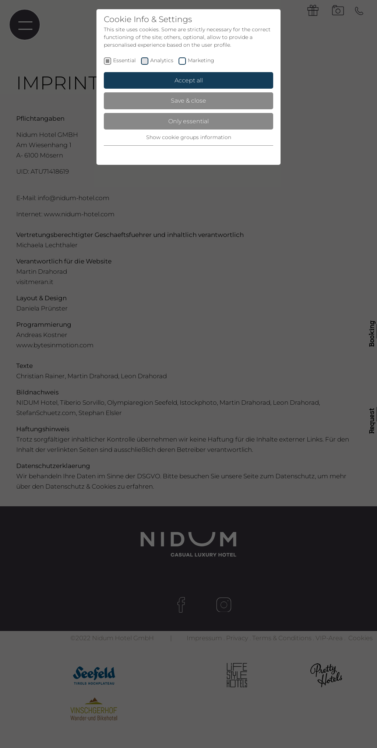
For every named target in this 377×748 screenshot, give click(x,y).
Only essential (188, 121)
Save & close (188, 100)
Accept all (189, 80)
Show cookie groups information (188, 137)
